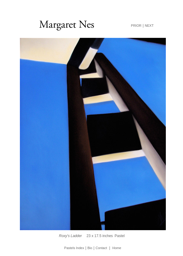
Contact (101, 248)
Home (116, 248)
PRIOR (136, 25)
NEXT (149, 25)
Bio (90, 248)
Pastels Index (74, 248)
